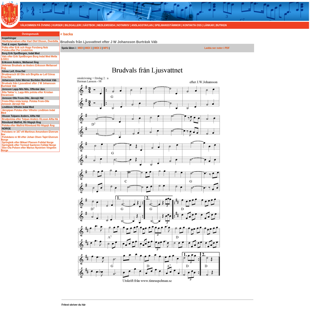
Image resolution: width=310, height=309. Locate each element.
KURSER (58, 25)
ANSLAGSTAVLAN (142, 25)
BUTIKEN (221, 25)
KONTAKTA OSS (192, 25)
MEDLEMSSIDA (106, 25)
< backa (66, 34)
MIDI (80, 48)
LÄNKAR (209, 25)
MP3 (106, 48)
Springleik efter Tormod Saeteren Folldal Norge (28, 145)
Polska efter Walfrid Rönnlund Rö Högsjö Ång (27, 125)
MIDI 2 (97, 48)
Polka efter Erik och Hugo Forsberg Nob (24, 47)
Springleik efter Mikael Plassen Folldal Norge (27, 142)
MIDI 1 (88, 48)
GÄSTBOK (89, 25)
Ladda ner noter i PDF (217, 48)
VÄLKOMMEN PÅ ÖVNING (35, 25)
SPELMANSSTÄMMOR (168, 25)
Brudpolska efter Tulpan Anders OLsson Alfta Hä (29, 119)
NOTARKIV (123, 25)
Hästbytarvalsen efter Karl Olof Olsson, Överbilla (29, 41)
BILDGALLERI (73, 25)
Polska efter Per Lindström (17, 50)
